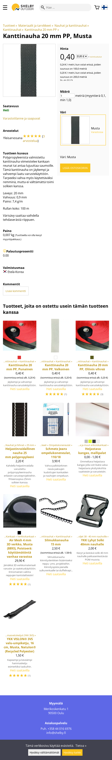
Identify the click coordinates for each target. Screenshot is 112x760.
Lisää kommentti (16, 291)
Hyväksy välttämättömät (44, 752)
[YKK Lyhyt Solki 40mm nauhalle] (92, 542)
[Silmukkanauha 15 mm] (56, 542)
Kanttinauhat (13, 30)
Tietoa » (80, 746)
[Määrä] (67, 96)
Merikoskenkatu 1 (56, 709)
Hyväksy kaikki (72, 752)
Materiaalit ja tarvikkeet (35, 25)
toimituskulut (96, 56)
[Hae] (65, 7)
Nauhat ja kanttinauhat (72, 25)
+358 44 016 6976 (60, 729)
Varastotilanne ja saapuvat (21, 118)
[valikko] (5, 7)
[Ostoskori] (97, 7)
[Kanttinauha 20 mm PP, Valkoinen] (56, 359)
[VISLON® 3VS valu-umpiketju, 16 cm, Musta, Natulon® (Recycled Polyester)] (19, 637)
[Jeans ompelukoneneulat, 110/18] (56, 447)
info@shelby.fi (56, 733)
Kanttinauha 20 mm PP (42, 30)
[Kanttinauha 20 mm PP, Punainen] (19, 359)
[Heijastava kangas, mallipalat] (92, 447)
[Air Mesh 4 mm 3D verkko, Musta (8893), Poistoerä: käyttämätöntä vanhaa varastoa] (19, 542)
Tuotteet (10, 25)
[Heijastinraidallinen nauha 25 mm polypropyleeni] (19, 447)
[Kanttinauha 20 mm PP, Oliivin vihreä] (92, 359)
